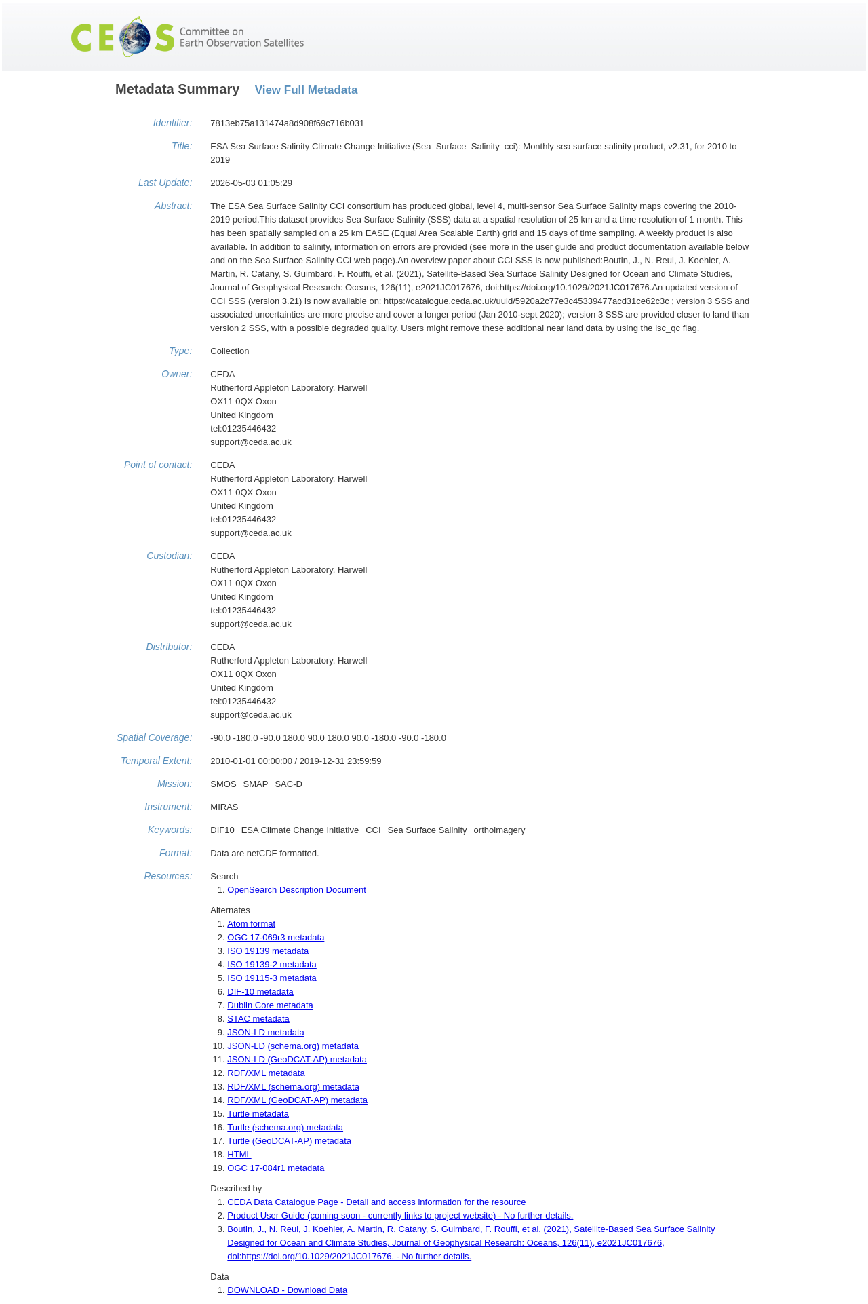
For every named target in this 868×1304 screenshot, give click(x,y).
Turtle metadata (258, 1114)
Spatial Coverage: (154, 737)
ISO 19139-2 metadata (272, 964)
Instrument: (168, 806)
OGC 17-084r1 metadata (275, 1168)
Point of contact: (158, 464)
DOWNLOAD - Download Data (287, 1290)
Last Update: (165, 182)
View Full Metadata (306, 89)
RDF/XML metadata (265, 1073)
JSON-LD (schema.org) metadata (293, 1046)
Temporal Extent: (156, 760)
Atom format (251, 924)
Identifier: (173, 122)
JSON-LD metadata (265, 1032)
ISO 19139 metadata (268, 951)
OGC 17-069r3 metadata (275, 937)
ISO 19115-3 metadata (272, 978)
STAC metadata (258, 1019)
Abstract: (173, 205)
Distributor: (169, 646)
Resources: (168, 875)
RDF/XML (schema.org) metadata (293, 1086)
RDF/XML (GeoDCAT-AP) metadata (297, 1100)
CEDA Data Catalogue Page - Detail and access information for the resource (376, 1202)
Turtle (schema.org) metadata (285, 1127)
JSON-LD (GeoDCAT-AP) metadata (297, 1059)
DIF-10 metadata (260, 991)
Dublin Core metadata (270, 1005)
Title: (182, 145)
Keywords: (170, 829)
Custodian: (169, 555)
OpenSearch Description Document (296, 890)
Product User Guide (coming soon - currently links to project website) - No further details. (400, 1215)
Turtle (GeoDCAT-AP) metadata (289, 1141)
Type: (180, 350)
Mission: (174, 783)
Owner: (176, 373)
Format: (175, 852)
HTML (239, 1154)
